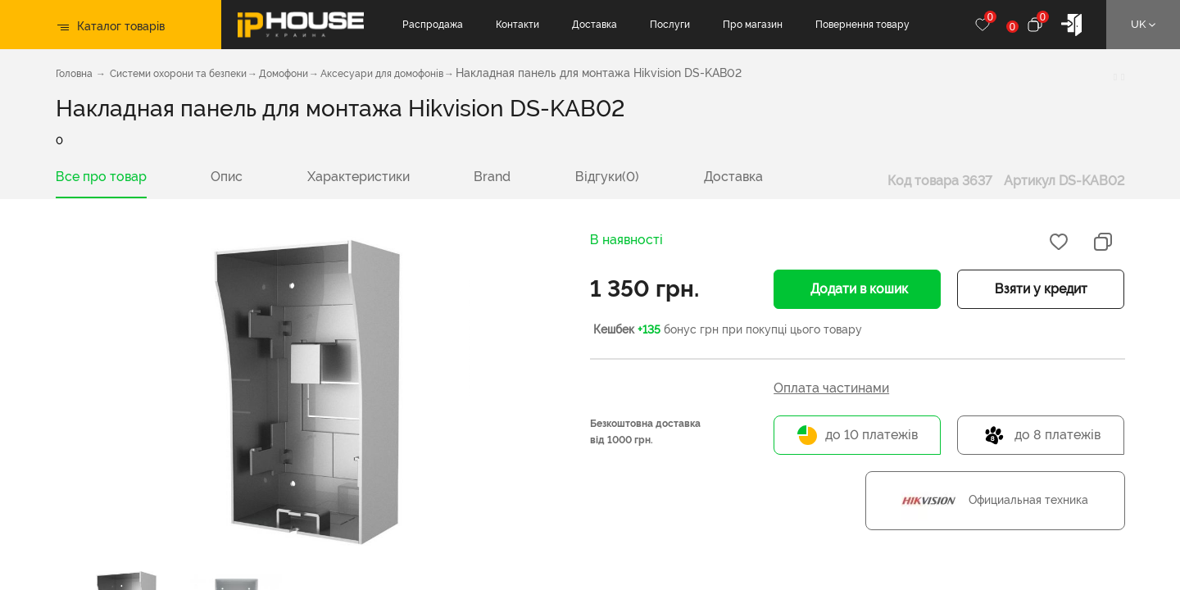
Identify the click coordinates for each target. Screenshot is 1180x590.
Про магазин (753, 24)
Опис (227, 176)
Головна (74, 73)
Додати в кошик (857, 289)
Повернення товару (862, 24)
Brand (492, 176)
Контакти (517, 24)
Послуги (670, 24)
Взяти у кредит (1041, 289)
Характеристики (358, 176)
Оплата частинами (831, 388)
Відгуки (607, 176)
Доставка (594, 24)
